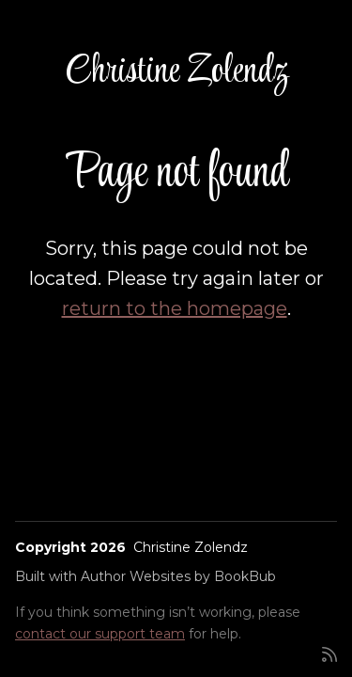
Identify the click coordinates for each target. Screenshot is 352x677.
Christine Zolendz (176, 72)
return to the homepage (174, 308)
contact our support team (100, 633)
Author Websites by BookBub (178, 576)
